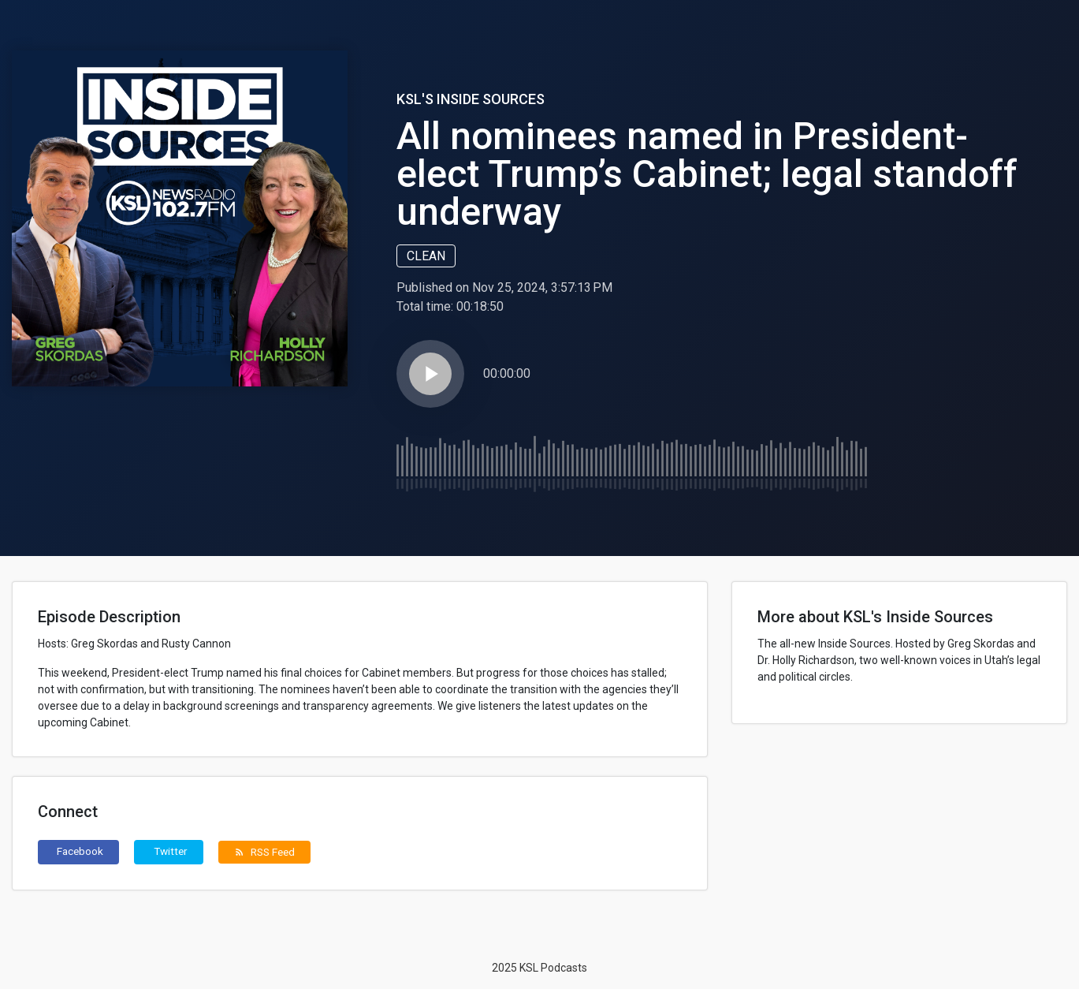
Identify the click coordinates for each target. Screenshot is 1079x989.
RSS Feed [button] (264, 851)
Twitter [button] (171, 851)
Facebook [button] (80, 851)
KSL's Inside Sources (470, 99)
